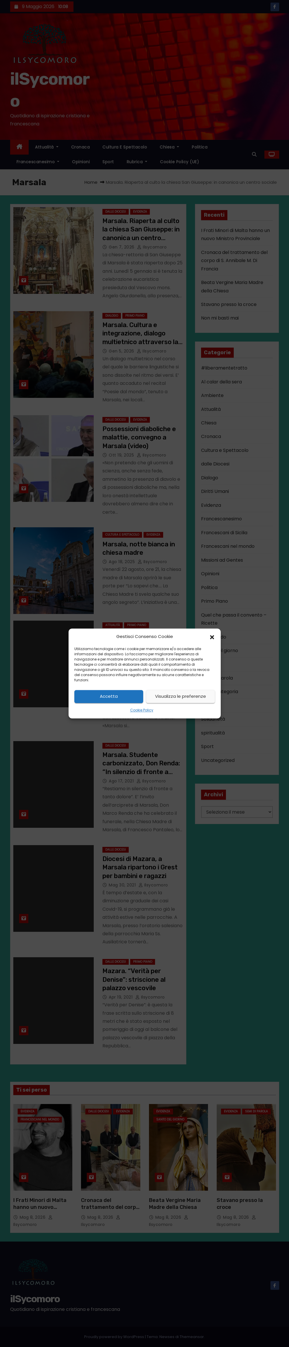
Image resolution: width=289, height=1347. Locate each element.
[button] (212, 637)
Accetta (109, 696)
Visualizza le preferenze (180, 696)
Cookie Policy (141, 710)
